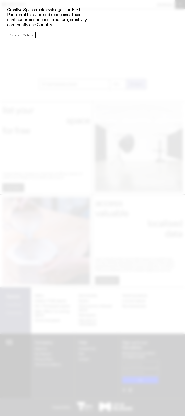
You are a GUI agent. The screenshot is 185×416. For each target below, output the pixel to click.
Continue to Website (21, 35)
